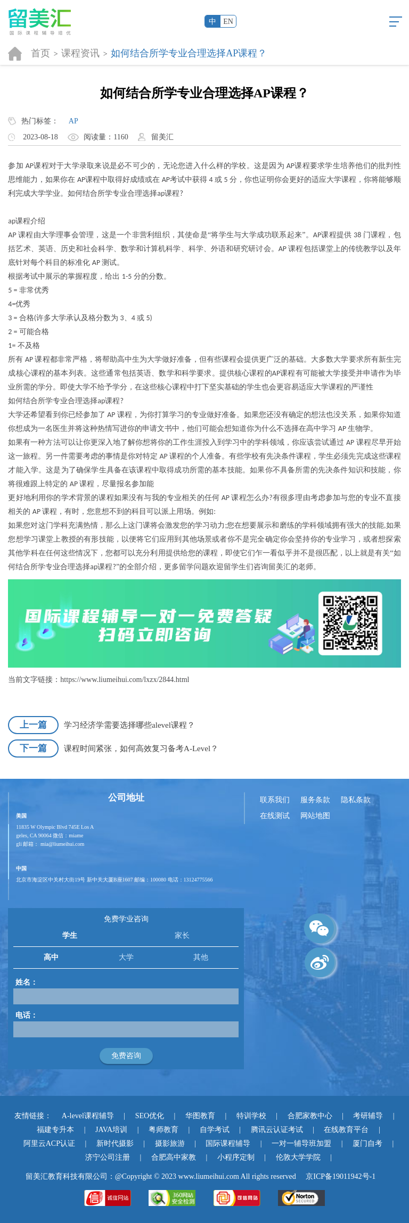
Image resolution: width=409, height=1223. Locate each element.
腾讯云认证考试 (277, 1130)
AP (73, 121)
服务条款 (315, 800)
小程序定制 (236, 1157)
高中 (51, 957)
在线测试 (275, 816)
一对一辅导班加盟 (301, 1143)
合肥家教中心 (310, 1116)
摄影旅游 (170, 1143)
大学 (126, 957)
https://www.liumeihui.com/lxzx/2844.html (124, 680)
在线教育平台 (346, 1130)
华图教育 (200, 1116)
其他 (200, 957)
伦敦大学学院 (298, 1157)
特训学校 (251, 1116)
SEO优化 (149, 1116)
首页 (40, 53)
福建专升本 (55, 1130)
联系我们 (275, 800)
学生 (69, 935)
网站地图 (315, 816)
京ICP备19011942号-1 (340, 1176)
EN (228, 22)
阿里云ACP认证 (49, 1143)
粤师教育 (163, 1130)
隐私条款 (356, 800)
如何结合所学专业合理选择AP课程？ (189, 53)
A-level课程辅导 (88, 1116)
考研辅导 (368, 1116)
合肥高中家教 (173, 1157)
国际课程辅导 (228, 1143)
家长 (182, 935)
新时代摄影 (115, 1143)
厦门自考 (367, 1143)
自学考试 (215, 1130)
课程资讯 (80, 53)
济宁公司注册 (107, 1157)
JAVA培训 (111, 1130)
